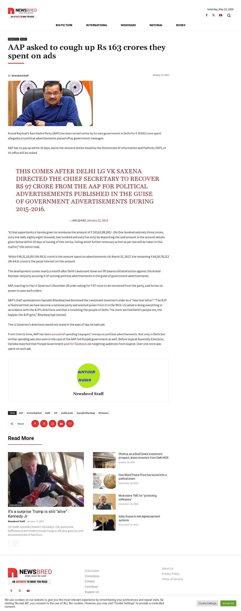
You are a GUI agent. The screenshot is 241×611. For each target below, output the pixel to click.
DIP (55, 412)
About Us (168, 568)
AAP (21, 412)
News (23, 39)
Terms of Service (172, 579)
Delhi (47, 412)
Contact (90, 581)
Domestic (13, 39)
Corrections (92, 576)
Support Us (92, 591)
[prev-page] (10, 543)
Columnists (92, 570)
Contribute (91, 586)
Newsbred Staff (20, 75)
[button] (228, 15)
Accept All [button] (228, 603)
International (15, 505)
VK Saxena (103, 412)
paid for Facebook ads (78, 344)
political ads (67, 412)
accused (56, 334)
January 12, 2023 (97, 220)
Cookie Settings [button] (207, 603)
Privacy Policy (170, 573)
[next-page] (16, 543)
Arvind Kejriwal (34, 412)
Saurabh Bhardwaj (86, 412)
